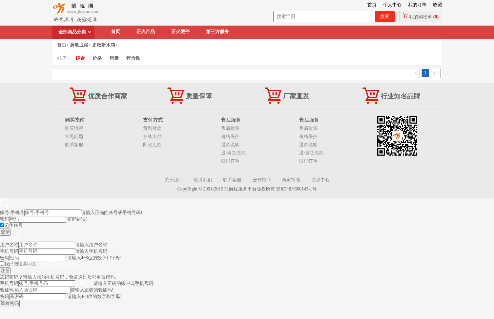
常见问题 (74, 136)
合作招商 (262, 179)
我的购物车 (421, 16)
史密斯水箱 (103, 45)
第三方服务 (217, 31)
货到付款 (152, 128)
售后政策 (230, 128)
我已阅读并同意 (44, 264)
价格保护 (230, 136)
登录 (4, 200)
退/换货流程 (233, 152)
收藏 (437, 4)
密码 (4, 219)
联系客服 (74, 144)
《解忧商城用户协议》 (61, 264)
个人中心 (392, 4)
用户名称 (9, 244)
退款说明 (230, 144)
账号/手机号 (12, 212)
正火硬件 (180, 31)
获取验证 (84, 283)
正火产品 (145, 31)
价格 (97, 58)
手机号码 (9, 251)
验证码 (7, 290)
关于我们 (173, 179)
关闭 (4, 315)
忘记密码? (10, 238)
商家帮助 (291, 179)
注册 (4, 206)
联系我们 (203, 179)
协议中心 (320, 179)
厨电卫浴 (79, 45)
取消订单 (230, 161)
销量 (114, 58)
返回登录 (9, 310)
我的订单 (417, 4)
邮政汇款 (152, 144)
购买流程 (74, 128)
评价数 (133, 58)
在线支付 (152, 136)
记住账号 (13, 225)
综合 (80, 58)
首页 (372, 4)
